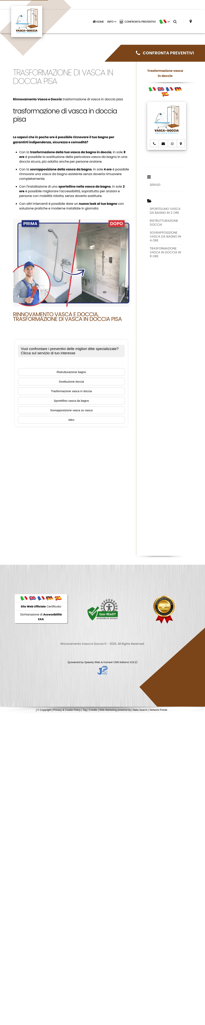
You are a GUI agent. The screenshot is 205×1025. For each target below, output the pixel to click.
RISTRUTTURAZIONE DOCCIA (164, 222)
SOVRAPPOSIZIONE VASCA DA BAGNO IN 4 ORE (165, 236)
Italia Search (140, 709)
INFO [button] (111, 21)
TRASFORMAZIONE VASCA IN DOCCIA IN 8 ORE (165, 252)
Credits (93, 709)
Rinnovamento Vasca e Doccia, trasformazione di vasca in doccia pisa (67, 316)
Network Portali (158, 709)
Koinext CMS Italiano (117, 662)
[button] (164, 21)
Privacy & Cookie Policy (67, 709)
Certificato (41, 606)
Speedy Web (92, 662)
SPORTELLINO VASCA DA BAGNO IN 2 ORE (165, 211)
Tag (85, 709)
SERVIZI (155, 185)
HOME (98, 21)
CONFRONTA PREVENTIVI (138, 21)
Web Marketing (108, 709)
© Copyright (44, 709)
